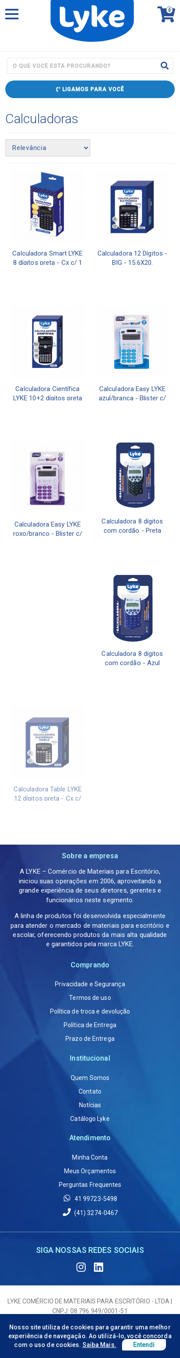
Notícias (90, 1105)
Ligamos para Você (90, 89)
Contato (90, 1091)
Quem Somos (90, 1077)
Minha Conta (90, 1157)
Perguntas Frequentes (90, 1184)
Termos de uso (90, 997)
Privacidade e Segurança (90, 984)
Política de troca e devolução (90, 1011)
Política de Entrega (90, 1025)
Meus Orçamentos (90, 1171)
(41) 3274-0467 (90, 1212)
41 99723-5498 (90, 1198)
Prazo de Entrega (90, 1038)
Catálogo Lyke (89, 1118)
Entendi (144, 1344)
